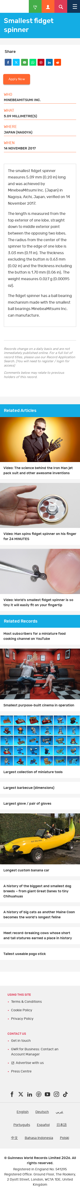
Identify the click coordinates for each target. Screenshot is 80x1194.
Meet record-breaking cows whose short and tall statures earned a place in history (37, 935)
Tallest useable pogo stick (24, 954)
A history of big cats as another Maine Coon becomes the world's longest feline (39, 914)
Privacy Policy (22, 1018)
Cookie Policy (21, 1010)
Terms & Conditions (26, 1001)
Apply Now (17, 79)
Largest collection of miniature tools (33, 772)
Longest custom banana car (26, 870)
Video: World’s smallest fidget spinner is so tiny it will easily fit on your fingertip (38, 602)
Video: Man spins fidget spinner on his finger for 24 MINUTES (39, 536)
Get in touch (21, 1040)
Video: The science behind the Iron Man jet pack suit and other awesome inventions (38, 470)
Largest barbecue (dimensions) (28, 788)
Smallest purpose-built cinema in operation (38, 705)
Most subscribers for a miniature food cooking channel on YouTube (34, 636)
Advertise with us (30, 1063)
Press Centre (21, 1071)
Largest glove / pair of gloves (27, 803)
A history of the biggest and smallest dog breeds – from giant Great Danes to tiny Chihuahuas (37, 891)
